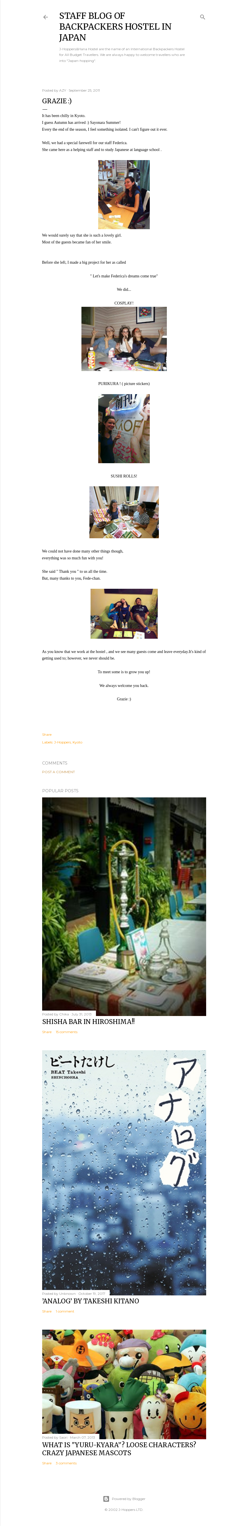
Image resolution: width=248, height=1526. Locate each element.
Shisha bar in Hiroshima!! (88, 1022)
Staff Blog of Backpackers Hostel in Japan (115, 26)
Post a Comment (58, 772)
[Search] (202, 15)
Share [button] (47, 734)
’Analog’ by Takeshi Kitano (90, 1301)
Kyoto (77, 742)
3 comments (66, 1463)
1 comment (65, 1311)
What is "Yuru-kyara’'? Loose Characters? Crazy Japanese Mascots (119, 1449)
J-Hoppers (62, 742)
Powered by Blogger (124, 1498)
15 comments (66, 1032)
